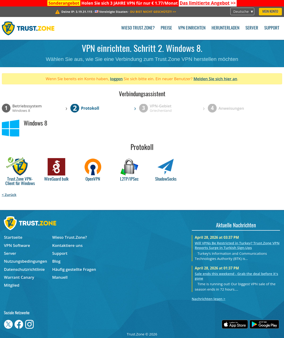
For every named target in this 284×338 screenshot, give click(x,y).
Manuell (60, 277)
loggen (116, 78)
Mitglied (11, 285)
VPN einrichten (192, 28)
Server (251, 28)
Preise (166, 28)
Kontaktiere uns (67, 245)
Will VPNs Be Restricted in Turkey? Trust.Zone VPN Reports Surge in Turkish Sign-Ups (237, 245)
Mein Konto (270, 11)
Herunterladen (225, 28)
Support (271, 28)
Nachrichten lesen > (208, 298)
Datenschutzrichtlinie (24, 269)
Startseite (13, 237)
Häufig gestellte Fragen (74, 269)
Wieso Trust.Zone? (138, 28)
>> (208, 3)
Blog (56, 261)
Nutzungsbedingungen (25, 261)
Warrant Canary (19, 277)
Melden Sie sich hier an (215, 78)
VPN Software (17, 245)
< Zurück (9, 194)
